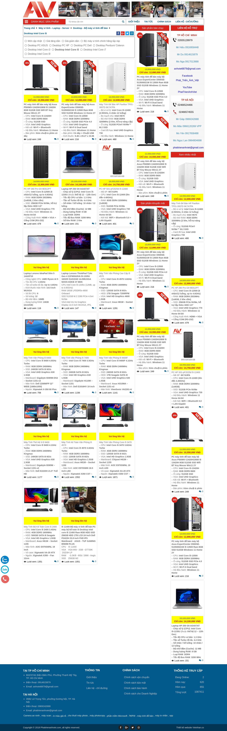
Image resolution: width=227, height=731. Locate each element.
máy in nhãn (161, 715)
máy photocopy (97, 715)
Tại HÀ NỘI (30, 694)
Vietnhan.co (190, 727)
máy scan (46, 715)
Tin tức (148, 21)
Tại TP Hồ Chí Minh (36, 670)
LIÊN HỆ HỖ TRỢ (187, 28)
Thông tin (92, 670)
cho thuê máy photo (78, 715)
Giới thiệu (134, 21)
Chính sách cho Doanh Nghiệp (140, 693)
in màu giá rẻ (59, 716)
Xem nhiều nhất (187, 154)
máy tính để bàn (145, 716)
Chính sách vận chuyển (136, 677)
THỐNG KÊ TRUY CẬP (188, 670)
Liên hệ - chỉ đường (186, 21)
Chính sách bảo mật (135, 682)
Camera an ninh (32, 715)
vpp (171, 715)
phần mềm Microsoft (117, 716)
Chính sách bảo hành (135, 688)
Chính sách (164, 21)
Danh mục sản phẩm (44, 21)
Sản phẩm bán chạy (153, 28)
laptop (132, 715)
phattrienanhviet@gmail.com (188, 147)
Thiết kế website (184, 727)
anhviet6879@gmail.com (187, 68)
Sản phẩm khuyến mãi (153, 203)
